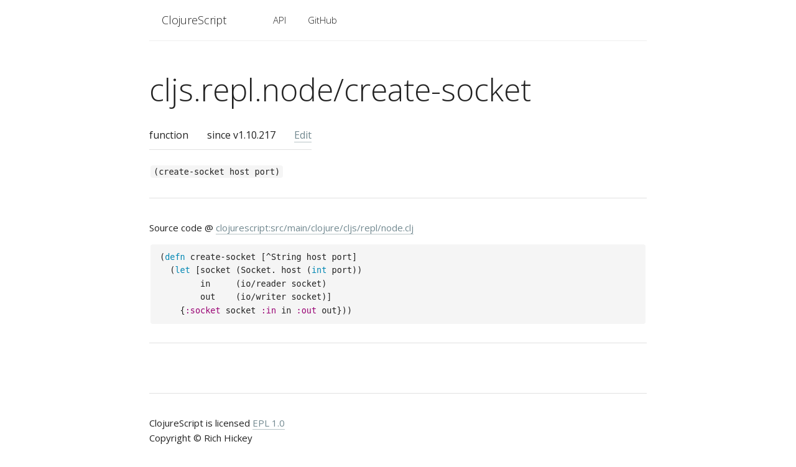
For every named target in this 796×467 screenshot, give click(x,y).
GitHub (322, 20)
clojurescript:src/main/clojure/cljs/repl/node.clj (315, 227)
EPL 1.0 (268, 423)
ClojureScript (194, 19)
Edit (303, 135)
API (279, 20)
